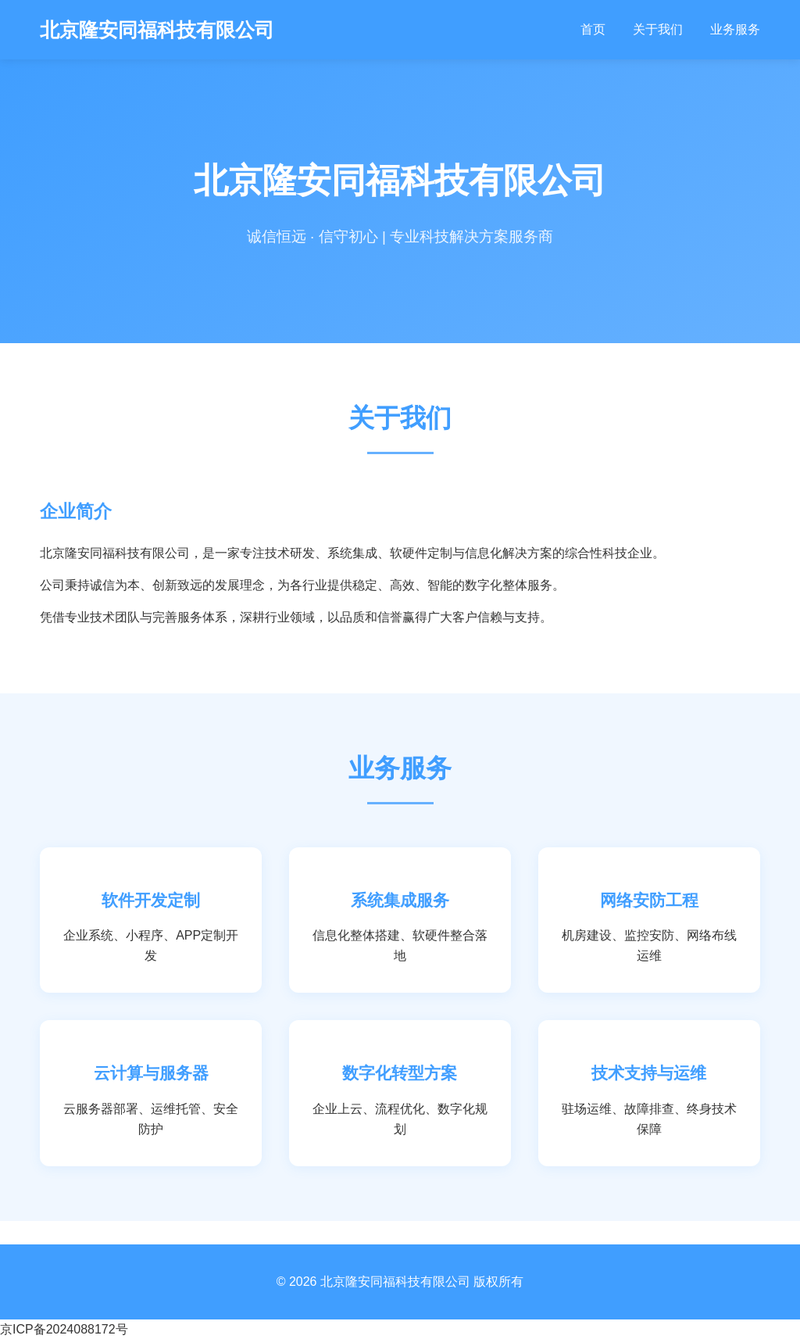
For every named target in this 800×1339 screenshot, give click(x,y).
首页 (592, 29)
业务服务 (735, 29)
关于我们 (658, 29)
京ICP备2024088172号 (64, 1329)
